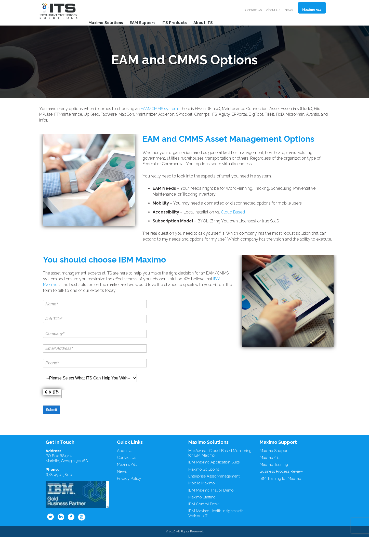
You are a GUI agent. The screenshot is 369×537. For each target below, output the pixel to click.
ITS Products (174, 22)
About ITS (203, 22)
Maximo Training (274, 464)
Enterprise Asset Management (214, 476)
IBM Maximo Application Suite (214, 462)
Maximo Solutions (105, 22)
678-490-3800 (59, 474)
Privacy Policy (129, 478)
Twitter (50, 517)
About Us (273, 10)
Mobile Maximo (201, 483)
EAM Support (142, 22)
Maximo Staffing (202, 497)
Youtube (82, 517)
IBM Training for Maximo (280, 478)
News (288, 10)
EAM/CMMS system (159, 108)
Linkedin (61, 517)
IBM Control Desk (203, 504)
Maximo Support (274, 450)
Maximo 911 (312, 9)
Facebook (71, 517)
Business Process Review (281, 471)
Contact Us (253, 10)
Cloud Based (233, 212)
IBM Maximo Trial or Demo (211, 490)
